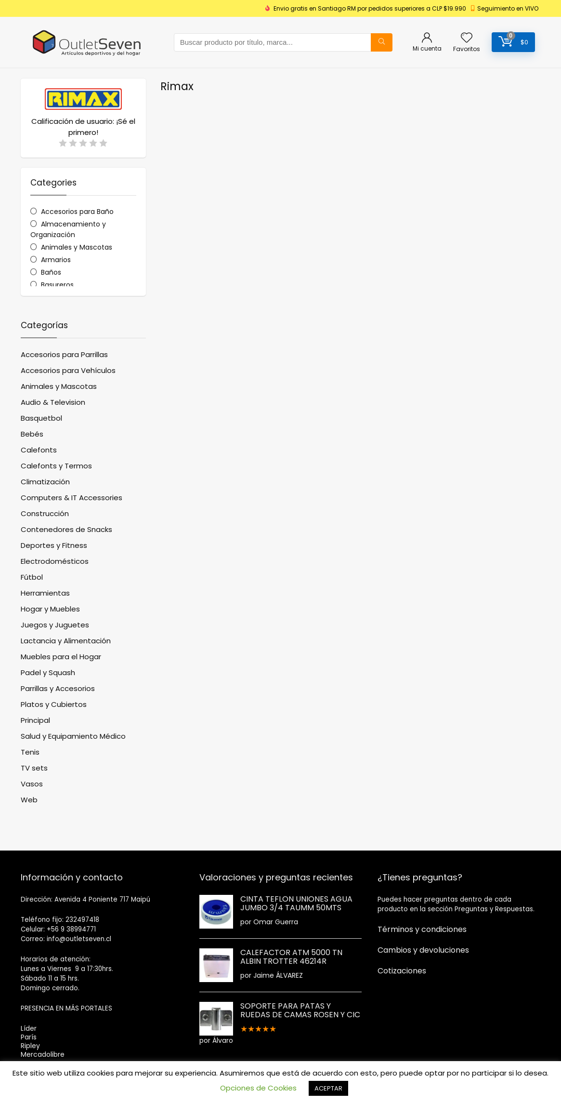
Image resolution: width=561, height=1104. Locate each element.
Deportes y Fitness (54, 545)
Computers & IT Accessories (71, 497)
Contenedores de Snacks (66, 529)
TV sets (34, 768)
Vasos (32, 784)
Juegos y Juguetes (55, 625)
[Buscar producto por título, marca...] (381, 42)
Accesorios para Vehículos (68, 370)
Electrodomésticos (55, 561)
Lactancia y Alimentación (66, 641)
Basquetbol (41, 418)
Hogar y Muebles (50, 609)
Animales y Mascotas (76, 247)
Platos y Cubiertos (54, 704)
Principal (35, 720)
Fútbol (32, 577)
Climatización (45, 482)
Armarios (56, 260)
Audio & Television (53, 402)
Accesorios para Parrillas (64, 354)
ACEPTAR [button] (328, 1088)
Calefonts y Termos (56, 466)
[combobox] (283, 42)
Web (29, 800)
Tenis (30, 752)
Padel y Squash (48, 672)
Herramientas (45, 593)
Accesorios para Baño (77, 211)
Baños (51, 272)
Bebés (32, 434)
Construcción (45, 513)
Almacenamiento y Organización (68, 229)
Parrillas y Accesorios (58, 688)
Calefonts (39, 450)
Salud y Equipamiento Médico (73, 736)
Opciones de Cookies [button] (258, 1088)
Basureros (57, 285)
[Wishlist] (466, 38)
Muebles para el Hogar (61, 657)
